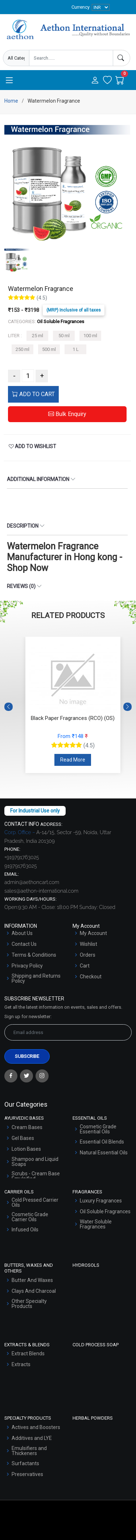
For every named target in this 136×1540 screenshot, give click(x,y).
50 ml (64, 335)
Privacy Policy (27, 965)
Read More (72, 760)
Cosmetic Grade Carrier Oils (30, 1217)
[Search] (121, 58)
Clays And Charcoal (34, 1291)
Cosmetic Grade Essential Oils (98, 1129)
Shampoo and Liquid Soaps (35, 1162)
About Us (22, 933)
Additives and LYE (32, 1438)
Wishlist (88, 944)
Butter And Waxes (32, 1280)
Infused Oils (25, 1229)
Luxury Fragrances (101, 1200)
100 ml (90, 335)
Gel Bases (23, 1138)
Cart (85, 965)
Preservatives (27, 1474)
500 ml (49, 349)
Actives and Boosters (36, 1427)
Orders (87, 954)
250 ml (22, 349)
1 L (76, 349)
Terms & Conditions (34, 954)
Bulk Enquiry (67, 414)
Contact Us (24, 944)
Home (11, 101)
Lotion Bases (26, 1148)
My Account (93, 933)
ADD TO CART (33, 394)
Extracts (21, 1364)
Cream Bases (27, 1127)
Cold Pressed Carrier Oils (35, 1202)
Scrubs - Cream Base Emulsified (36, 1176)
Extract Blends (28, 1353)
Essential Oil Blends (102, 1141)
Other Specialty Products (29, 1304)
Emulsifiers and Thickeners (29, 1451)
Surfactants (25, 1463)
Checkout (91, 976)
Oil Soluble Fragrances (105, 1211)
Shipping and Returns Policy (36, 978)
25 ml (37, 335)
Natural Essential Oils (104, 1152)
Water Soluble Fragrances (96, 1224)
